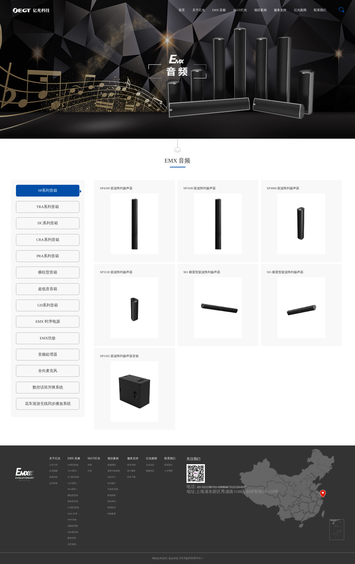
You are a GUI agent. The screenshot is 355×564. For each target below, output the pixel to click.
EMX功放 (48, 338)
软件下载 (131, 477)
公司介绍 (53, 464)
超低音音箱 (47, 289)
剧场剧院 (111, 464)
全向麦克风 (47, 371)
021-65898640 (220, 487)
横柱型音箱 (47, 272)
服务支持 (280, 10)
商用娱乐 (111, 507)
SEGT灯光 (239, 10)
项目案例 (260, 10)
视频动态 (150, 470)
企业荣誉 (53, 483)
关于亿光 (198, 10)
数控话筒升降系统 (48, 387)
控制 (90, 464)
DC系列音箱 (47, 223)
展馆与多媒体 (113, 470)
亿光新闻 (300, 10)
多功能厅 (111, 483)
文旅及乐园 (112, 489)
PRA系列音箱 (47, 256)
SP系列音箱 (59, 191)
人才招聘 (168, 470)
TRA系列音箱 (47, 207)
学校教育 (111, 513)
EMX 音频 (219, 10)
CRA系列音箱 (47, 240)
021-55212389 (204, 487)
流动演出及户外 (113, 501)
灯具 (90, 470)
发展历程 (53, 477)
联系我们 (320, 10)
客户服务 (131, 470)
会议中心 (111, 477)
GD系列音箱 (47, 305)
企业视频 (53, 470)
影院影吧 (111, 495)
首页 (182, 10)
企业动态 (150, 464)
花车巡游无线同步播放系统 (48, 404)
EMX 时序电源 (47, 321)
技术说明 (131, 464)
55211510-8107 (238, 487)
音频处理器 (47, 354)
